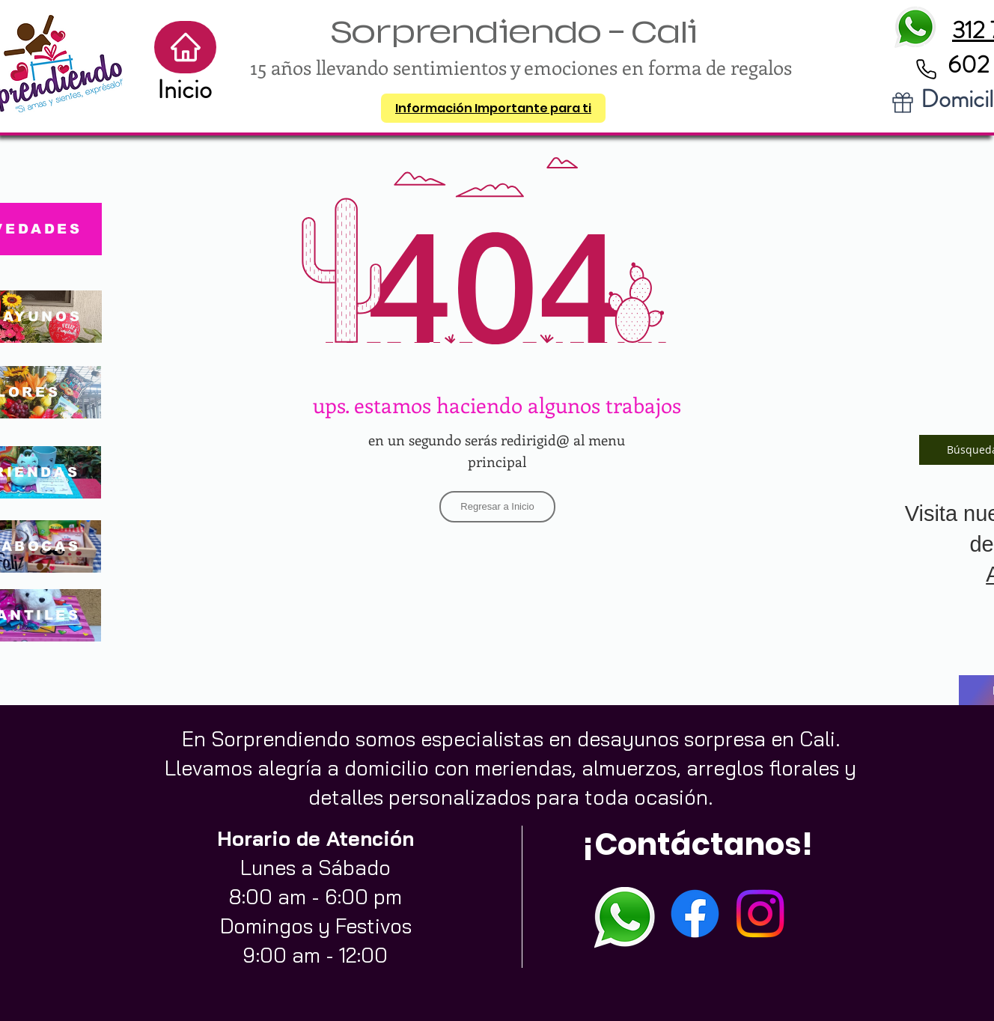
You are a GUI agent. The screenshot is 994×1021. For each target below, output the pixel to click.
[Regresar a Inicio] (497, 506)
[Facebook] (695, 913)
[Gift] (902, 102)
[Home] (185, 47)
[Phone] (926, 69)
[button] (493, 108)
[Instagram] (760, 913)
